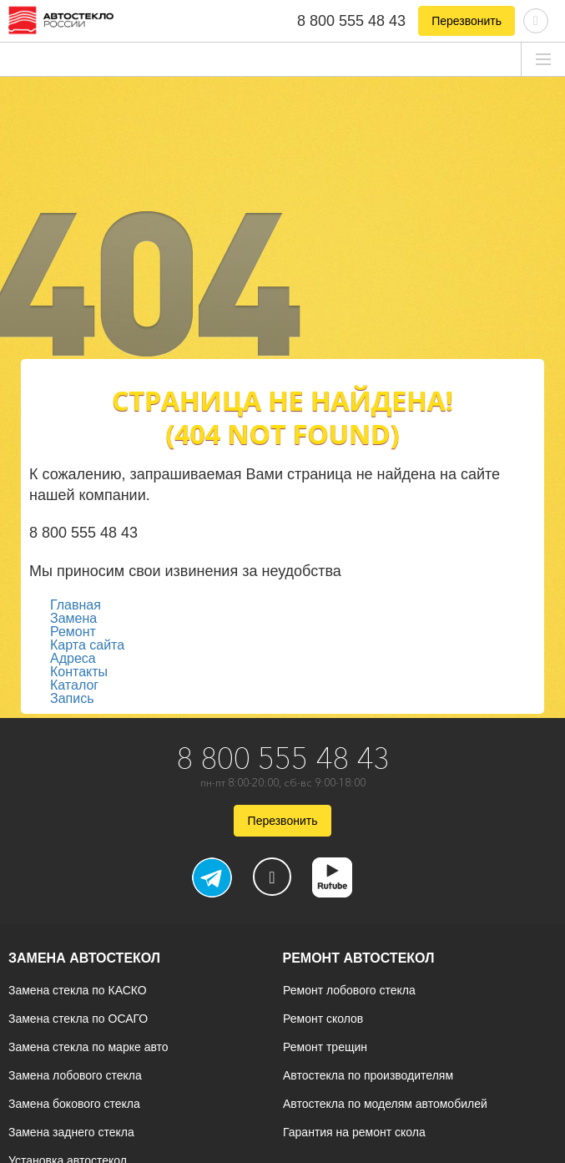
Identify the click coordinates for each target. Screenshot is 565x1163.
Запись (72, 698)
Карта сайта (87, 645)
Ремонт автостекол (359, 958)
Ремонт (73, 631)
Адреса (73, 658)
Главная (75, 605)
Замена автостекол (84, 958)
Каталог (74, 685)
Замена (73, 618)
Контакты (79, 672)
